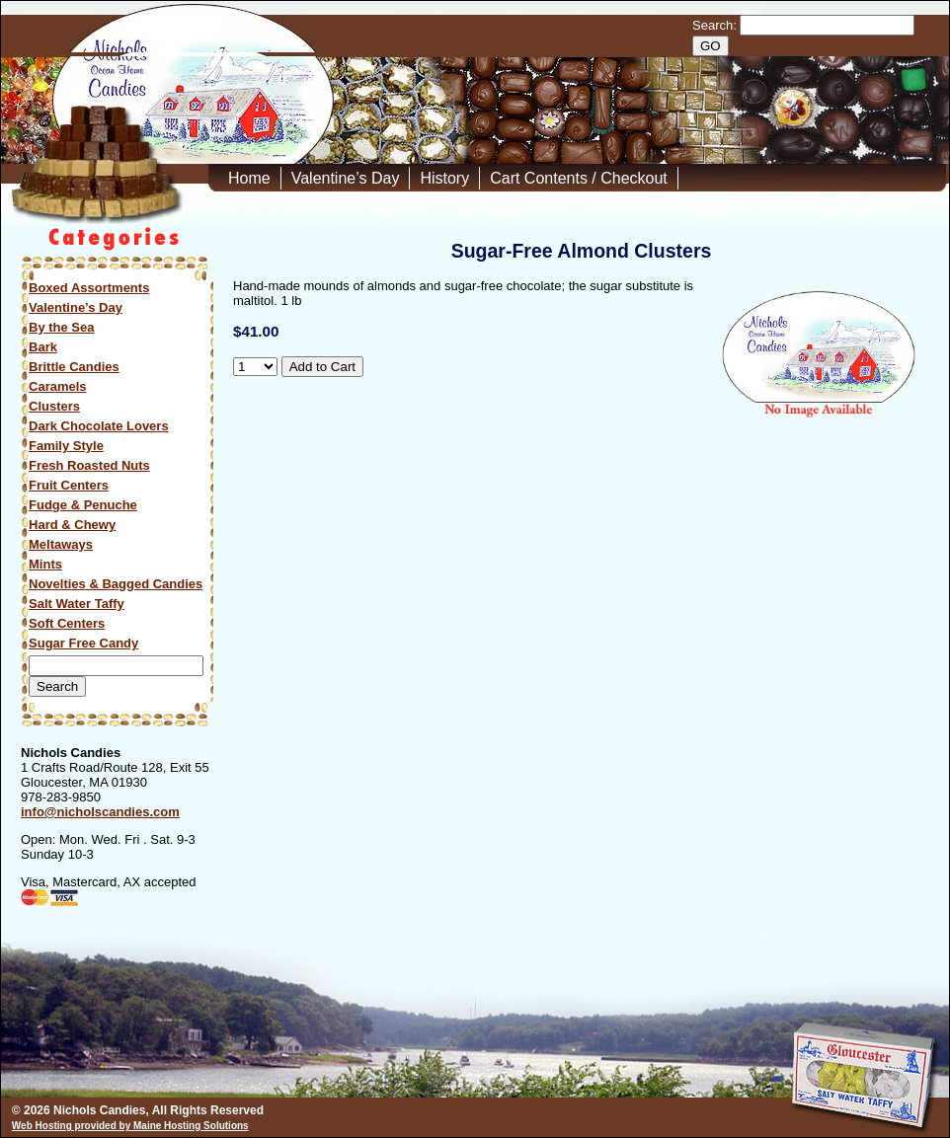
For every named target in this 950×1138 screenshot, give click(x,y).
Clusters (54, 406)
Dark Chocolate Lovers (99, 425)
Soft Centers (67, 623)
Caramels (58, 386)
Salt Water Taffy (76, 603)
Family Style (66, 445)
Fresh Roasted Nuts (89, 465)
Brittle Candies (74, 366)
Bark (43, 347)
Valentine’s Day (345, 178)
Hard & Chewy (72, 524)
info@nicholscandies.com (100, 811)
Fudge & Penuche (83, 504)
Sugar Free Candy (83, 643)
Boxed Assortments (89, 287)
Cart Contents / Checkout (579, 178)
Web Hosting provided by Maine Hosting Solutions (130, 1125)
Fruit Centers (69, 485)
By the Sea (61, 327)
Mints (45, 564)
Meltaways (61, 544)
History (444, 178)
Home (249, 178)
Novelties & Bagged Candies (115, 583)
